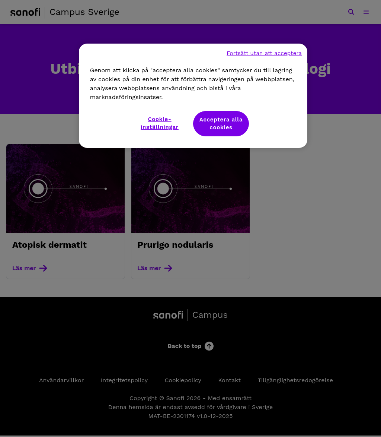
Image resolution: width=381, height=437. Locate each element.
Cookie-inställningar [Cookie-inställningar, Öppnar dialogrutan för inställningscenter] (160, 123)
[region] (193, 96)
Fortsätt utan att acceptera (264, 53)
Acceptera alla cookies (221, 123)
